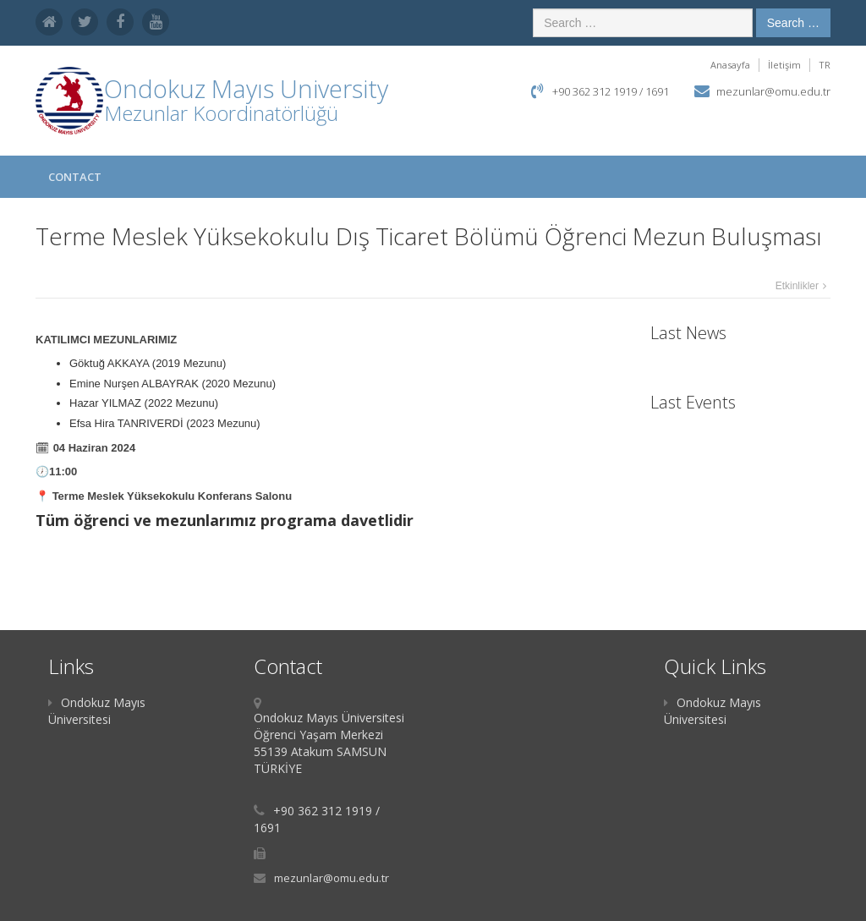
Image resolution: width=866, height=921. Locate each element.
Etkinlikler (797, 286)
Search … (793, 23)
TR (824, 64)
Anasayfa (730, 64)
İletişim (784, 64)
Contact (74, 176)
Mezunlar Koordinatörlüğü (221, 113)
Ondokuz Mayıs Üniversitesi (96, 710)
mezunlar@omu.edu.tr (773, 91)
